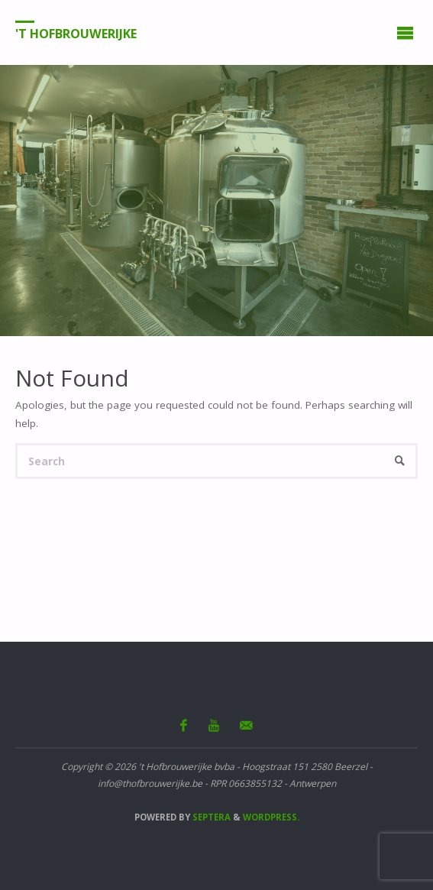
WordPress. (271, 817)
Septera (210, 817)
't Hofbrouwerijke (76, 32)
